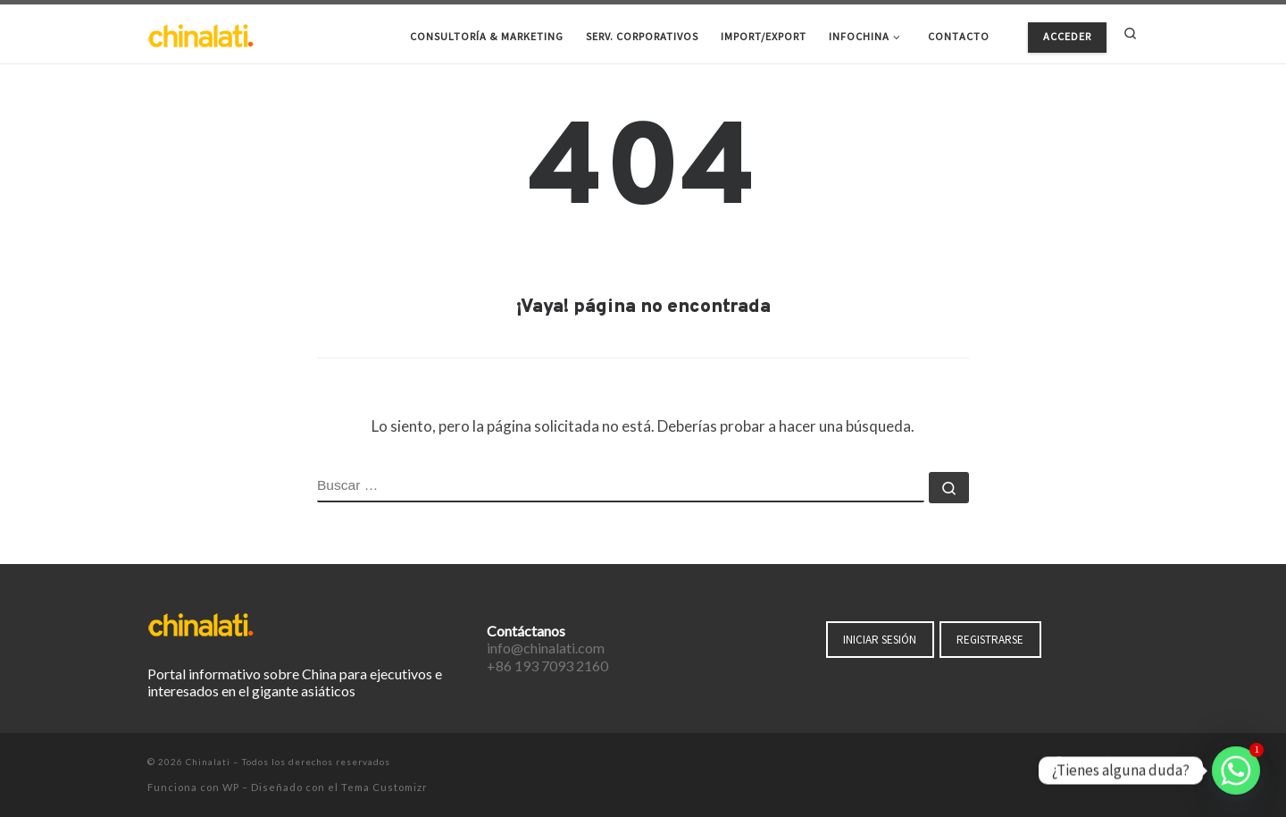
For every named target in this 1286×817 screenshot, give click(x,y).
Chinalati (208, 761)
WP (230, 787)
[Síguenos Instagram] (1108, 763)
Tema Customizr (384, 787)
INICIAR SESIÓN (879, 639)
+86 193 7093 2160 (547, 665)
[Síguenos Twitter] (1082, 763)
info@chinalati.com (546, 647)
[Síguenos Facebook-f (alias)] (1058, 763)
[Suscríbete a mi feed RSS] (1133, 763)
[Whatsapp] (1236, 770)
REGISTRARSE (989, 639)
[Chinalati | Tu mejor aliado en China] (201, 33)
